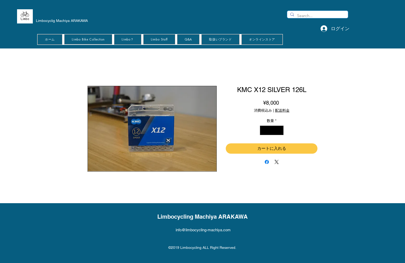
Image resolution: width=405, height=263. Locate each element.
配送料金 (282, 110)
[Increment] (279, 130)
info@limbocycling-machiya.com (203, 230)
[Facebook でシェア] (267, 162)
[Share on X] (277, 162)
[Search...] (317, 16)
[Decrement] (264, 130)
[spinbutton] (271, 130)
